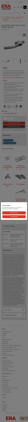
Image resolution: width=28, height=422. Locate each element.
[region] (14, 211)
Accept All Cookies (14, 212)
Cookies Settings (14, 216)
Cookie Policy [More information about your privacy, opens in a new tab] (15, 208)
